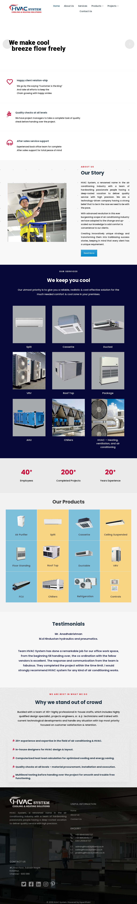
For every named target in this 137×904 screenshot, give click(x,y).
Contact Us (76, 819)
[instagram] (45, 884)
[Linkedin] (38, 884)
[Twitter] (23, 884)
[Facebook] (31, 884)
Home (73, 810)
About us (75, 815)
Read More (89, 253)
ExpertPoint (85, 902)
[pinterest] (53, 884)
